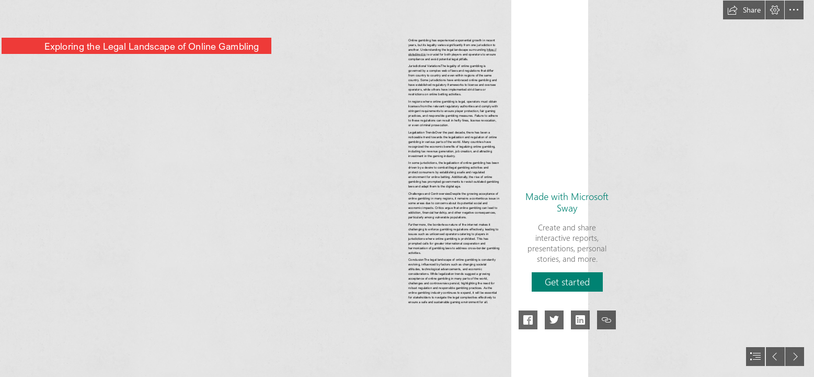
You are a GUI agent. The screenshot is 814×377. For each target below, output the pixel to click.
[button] (744, 10)
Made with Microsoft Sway (567, 202)
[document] (407, 188)
